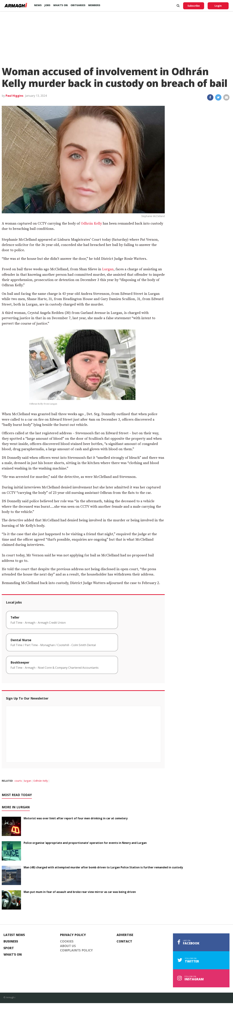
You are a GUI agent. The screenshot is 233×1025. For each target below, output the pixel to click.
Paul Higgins (14, 96)
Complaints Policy (76, 950)
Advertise (125, 935)
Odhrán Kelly (91, 223)
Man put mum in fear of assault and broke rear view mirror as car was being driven (80, 892)
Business (11, 941)
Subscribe (193, 5)
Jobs (47, 5)
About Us (68, 946)
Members (94, 5)
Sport (9, 948)
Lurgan (108, 269)
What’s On (60, 5)
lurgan (27, 780)
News (38, 5)
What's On (13, 954)
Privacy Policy (73, 935)
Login (218, 5)
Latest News (14, 935)
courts (18, 780)
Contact (124, 941)
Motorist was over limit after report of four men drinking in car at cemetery (76, 818)
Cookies (67, 941)
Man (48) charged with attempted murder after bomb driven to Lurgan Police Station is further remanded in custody (103, 867)
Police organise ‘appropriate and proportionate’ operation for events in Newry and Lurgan (85, 843)
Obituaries (78, 5)
